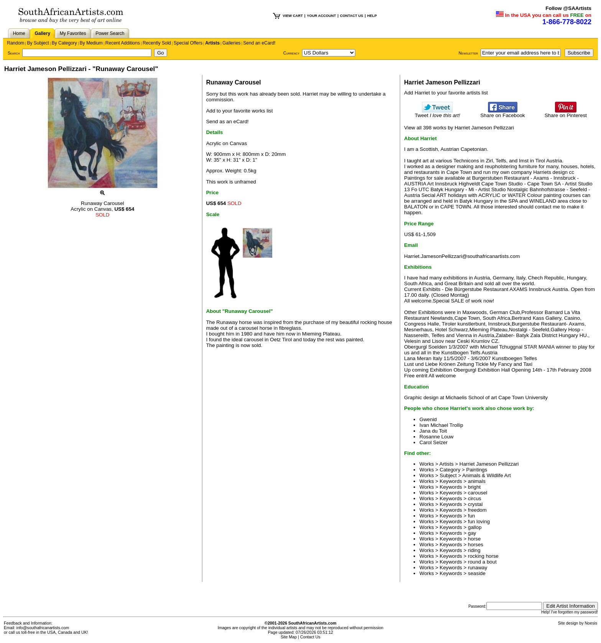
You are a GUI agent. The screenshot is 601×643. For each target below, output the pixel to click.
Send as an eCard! (227, 121)
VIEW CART (293, 16)
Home (19, 33)
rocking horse (483, 556)
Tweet (437, 113)
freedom (477, 510)
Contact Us (310, 637)
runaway (477, 567)
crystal (475, 504)
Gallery (42, 33)
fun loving (479, 521)
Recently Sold (157, 43)
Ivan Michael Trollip (441, 425)
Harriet (310, 94)
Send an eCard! (259, 43)
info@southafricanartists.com (42, 627)
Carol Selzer (433, 442)
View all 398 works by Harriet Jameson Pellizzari (459, 128)
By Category (64, 43)
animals (477, 481)
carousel (477, 493)
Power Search (109, 33)
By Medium (91, 43)
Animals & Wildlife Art (486, 475)
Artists (212, 43)
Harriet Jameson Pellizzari (489, 464)
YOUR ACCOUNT (321, 16)
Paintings (476, 470)
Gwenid (428, 419)
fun (471, 516)
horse (474, 539)
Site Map (289, 637)
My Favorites (73, 33)
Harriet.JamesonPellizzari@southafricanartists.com (462, 256)
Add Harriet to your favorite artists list (446, 93)
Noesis (591, 623)
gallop (475, 527)
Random (15, 43)
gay (472, 533)
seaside (477, 573)
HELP (372, 16)
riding (474, 550)
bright (474, 487)
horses (475, 544)
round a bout (482, 562)
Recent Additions (122, 43)
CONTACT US (351, 16)
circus (474, 498)
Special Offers (188, 43)
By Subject (38, 43)
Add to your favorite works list (239, 111)
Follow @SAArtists (568, 8)
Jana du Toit (433, 431)
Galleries (231, 43)
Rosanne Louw (436, 437)
